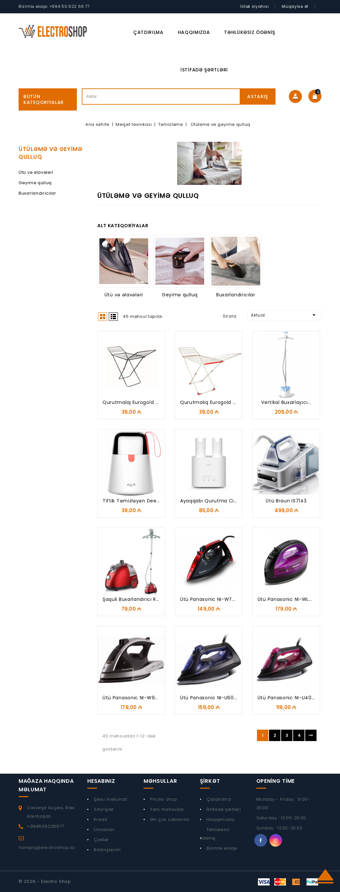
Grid (102, 316)
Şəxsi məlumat (110, 799)
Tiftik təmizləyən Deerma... (136, 501)
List (113, 316)
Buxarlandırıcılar (37, 193)
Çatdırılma (148, 32)
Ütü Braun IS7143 (286, 501)
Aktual (284, 315)
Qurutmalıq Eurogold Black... (137, 402)
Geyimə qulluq (35, 183)
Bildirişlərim (107, 850)
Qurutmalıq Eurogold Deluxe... (216, 402)
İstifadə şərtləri (204, 70)
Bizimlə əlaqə (221, 848)
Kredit (100, 819)
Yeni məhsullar (167, 809)
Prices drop (163, 799)
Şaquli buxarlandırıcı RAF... (134, 599)
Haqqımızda (194, 32)
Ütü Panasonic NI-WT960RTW (216, 599)
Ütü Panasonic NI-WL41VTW (291, 599)
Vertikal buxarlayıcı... (286, 402)
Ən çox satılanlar (170, 819)
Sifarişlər (104, 809)
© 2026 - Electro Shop (45, 881)
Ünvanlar (104, 829)
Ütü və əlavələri (36, 172)
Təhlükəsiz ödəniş (249, 32)
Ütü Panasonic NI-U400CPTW (294, 697)
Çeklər (101, 840)
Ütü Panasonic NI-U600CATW (216, 697)
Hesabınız (101, 781)
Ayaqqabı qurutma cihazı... (214, 501)
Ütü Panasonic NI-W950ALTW (138, 697)
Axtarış (257, 96)
